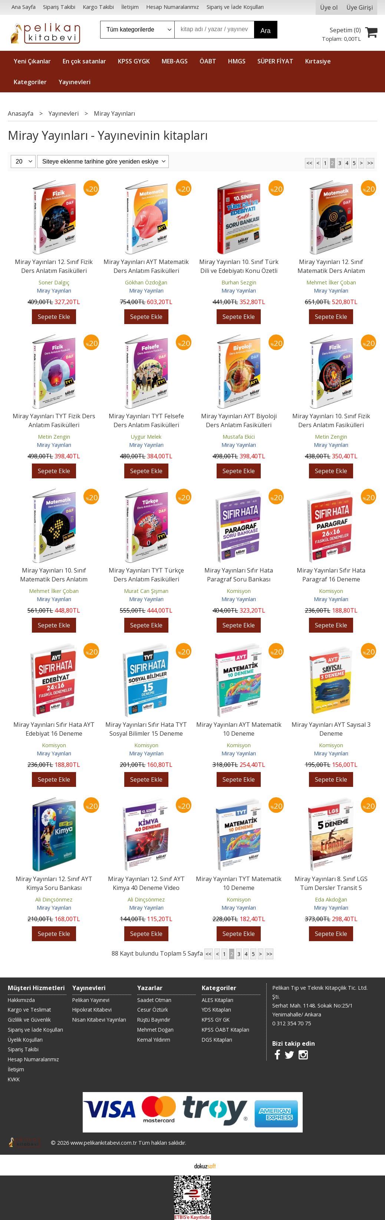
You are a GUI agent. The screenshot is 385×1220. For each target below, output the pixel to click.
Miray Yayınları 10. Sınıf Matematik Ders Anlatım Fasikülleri (54, 579)
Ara (265, 30)
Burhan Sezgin (238, 282)
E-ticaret (180, 1165)
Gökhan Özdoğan (146, 282)
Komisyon (239, 590)
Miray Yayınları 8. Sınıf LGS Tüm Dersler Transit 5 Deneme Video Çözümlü (331, 888)
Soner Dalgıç (54, 282)
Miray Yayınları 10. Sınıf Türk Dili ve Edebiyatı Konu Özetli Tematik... (239, 271)
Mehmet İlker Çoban (331, 282)
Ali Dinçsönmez (53, 899)
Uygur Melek (146, 436)
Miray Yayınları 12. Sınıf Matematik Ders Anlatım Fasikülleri (331, 271)
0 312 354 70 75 (291, 1023)
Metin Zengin (54, 436)
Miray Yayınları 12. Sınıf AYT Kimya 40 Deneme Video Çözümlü (146, 888)
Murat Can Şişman (146, 590)
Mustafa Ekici (239, 436)
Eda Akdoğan (331, 899)
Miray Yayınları (54, 290)
